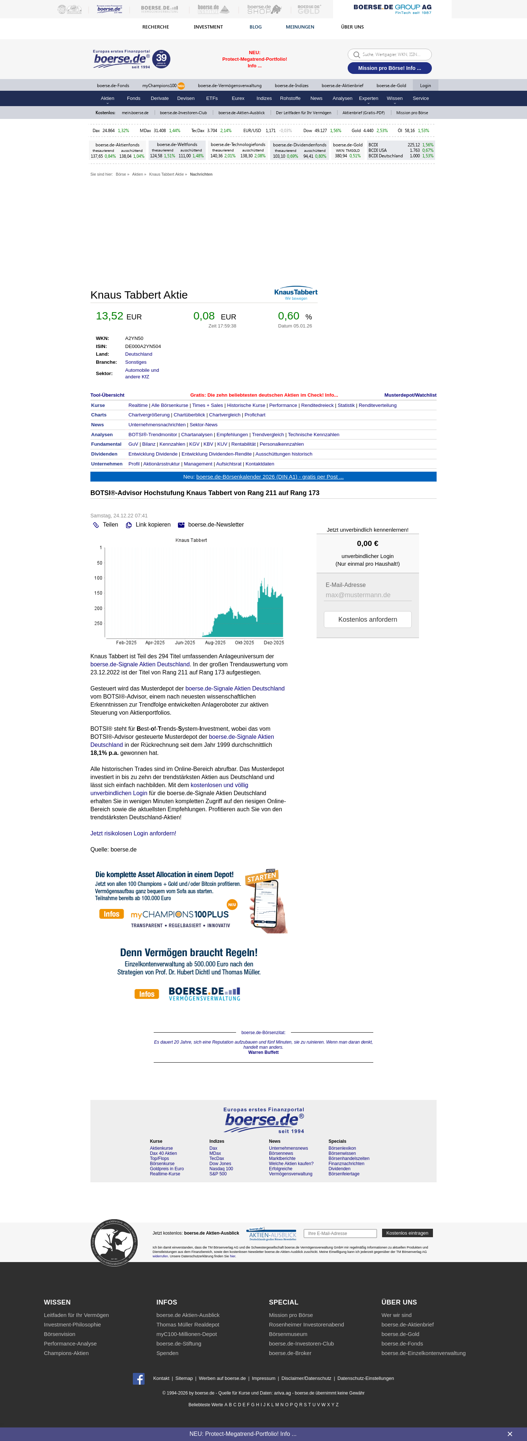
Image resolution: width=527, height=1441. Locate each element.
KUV (222, 444)
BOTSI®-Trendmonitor (152, 434)
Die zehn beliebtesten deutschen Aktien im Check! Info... (273, 395)
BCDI (373, 144)
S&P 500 (218, 1173)
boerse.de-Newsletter (210, 525)
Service (421, 98)
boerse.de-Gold (391, 85)
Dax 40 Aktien (163, 1153)
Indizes (264, 98)
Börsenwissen (342, 1153)
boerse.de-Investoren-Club (184, 112)
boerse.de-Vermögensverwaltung (230, 85)
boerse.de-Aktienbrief (342, 85)
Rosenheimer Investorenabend (306, 1324)
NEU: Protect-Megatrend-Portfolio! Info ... (243, 1434)
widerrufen (160, 1256)
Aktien (137, 174)
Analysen (342, 98)
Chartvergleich (224, 415)
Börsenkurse (162, 1163)
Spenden (168, 1353)
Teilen (104, 525)
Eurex (238, 98)
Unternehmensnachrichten (157, 424)
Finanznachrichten (347, 1163)
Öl (400, 130)
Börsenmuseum (288, 1334)
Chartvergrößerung (149, 415)
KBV (208, 444)
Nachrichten (201, 174)
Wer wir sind (397, 1315)
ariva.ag (282, 1393)
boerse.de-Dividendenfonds (299, 144)
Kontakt (161, 1378)
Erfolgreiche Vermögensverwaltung (291, 1171)
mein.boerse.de (136, 112)
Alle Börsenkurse (170, 405)
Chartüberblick (189, 415)
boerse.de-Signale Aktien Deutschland (140, 664)
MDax (145, 130)
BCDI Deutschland (386, 155)
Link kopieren (147, 525)
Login (425, 85)
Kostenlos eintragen (407, 1233)
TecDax (198, 130)
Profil (133, 464)
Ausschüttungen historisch (284, 454)
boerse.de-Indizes (292, 85)
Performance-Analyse (70, 1343)
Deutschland (138, 354)
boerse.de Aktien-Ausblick (188, 1315)
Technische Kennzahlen (314, 434)
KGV (194, 444)
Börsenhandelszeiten (349, 1158)
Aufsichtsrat (229, 464)
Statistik (346, 405)
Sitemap (184, 1378)
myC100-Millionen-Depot (187, 1334)
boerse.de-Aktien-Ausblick (242, 112)
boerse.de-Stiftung (179, 1343)
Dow (307, 130)
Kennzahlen (172, 444)
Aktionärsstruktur (161, 464)
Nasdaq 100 (221, 1168)
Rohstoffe (290, 98)
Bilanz (149, 444)
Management (198, 464)
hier (232, 1256)
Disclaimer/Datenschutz (306, 1378)
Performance (283, 405)
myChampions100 (163, 86)
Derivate (160, 98)
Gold (356, 130)
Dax (96, 130)
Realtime (138, 405)
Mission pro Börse (412, 112)
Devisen (186, 98)
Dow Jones (220, 1163)
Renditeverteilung (378, 405)
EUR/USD (253, 130)
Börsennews (281, 1153)
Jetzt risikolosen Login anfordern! (133, 833)
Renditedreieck (317, 405)
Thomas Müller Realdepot (188, 1324)
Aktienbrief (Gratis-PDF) (364, 112)
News (316, 98)
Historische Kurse (246, 405)
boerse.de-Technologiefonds (238, 144)
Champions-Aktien (66, 1353)
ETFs (212, 98)
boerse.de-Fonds (113, 85)
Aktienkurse (161, 1148)
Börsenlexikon (342, 1148)
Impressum (263, 1378)
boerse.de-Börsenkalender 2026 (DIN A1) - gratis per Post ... (270, 477)
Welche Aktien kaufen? (291, 1163)
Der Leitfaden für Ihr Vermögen (304, 112)
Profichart (254, 415)
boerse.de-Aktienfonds (117, 144)
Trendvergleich (268, 434)
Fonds (134, 98)
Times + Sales (207, 405)
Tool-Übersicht (107, 395)
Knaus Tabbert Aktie (166, 174)
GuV (133, 444)
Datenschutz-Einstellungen (365, 1378)
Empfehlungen (232, 434)
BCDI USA (378, 150)
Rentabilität (243, 444)
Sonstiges (136, 362)
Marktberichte (282, 1158)
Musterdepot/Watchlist (411, 395)
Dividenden (340, 1168)
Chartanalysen (197, 434)
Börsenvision (59, 1334)
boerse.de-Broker (290, 1353)
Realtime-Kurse (165, 1173)
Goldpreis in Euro (167, 1168)
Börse (121, 174)
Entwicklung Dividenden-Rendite (217, 454)
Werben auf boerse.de (222, 1378)
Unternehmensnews (288, 1148)
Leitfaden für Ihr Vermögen (76, 1315)
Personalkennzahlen (281, 444)
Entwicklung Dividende (152, 454)
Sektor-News (203, 424)
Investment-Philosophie (72, 1324)
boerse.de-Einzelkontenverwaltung (424, 1353)
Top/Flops (159, 1158)
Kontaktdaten (260, 464)
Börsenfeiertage (344, 1173)
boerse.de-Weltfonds (177, 144)
